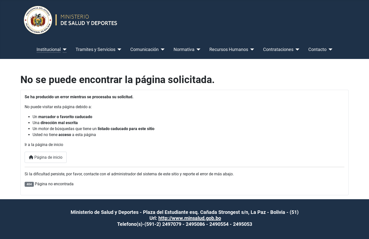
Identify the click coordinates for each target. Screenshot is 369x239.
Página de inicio (45, 157)
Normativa (184, 49)
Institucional (49, 49)
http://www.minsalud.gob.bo (189, 218)
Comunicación (144, 49)
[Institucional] (64, 49)
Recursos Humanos (228, 49)
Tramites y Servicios (95, 49)
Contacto (317, 49)
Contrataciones (278, 49)
